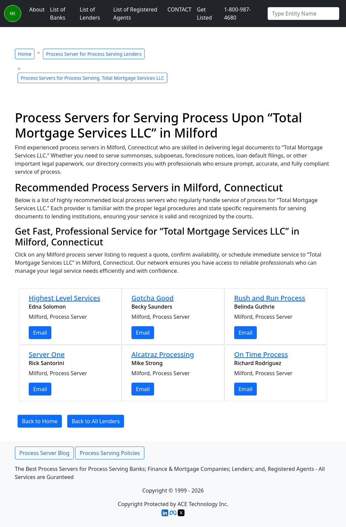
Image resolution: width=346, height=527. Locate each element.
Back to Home (39, 421)
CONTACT (179, 9)
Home (24, 54)
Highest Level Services (64, 298)
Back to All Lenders (96, 421)
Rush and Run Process (269, 298)
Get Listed (204, 13)
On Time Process (261, 354)
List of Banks (57, 13)
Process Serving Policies (109, 453)
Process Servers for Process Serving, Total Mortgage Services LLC (92, 78)
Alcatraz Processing (162, 354)
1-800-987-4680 (237, 13)
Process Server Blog (44, 453)
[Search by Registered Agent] (303, 13)
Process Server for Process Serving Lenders (94, 54)
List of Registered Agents (135, 13)
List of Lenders (90, 13)
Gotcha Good (152, 298)
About (37, 9)
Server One (47, 354)
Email (40, 332)
